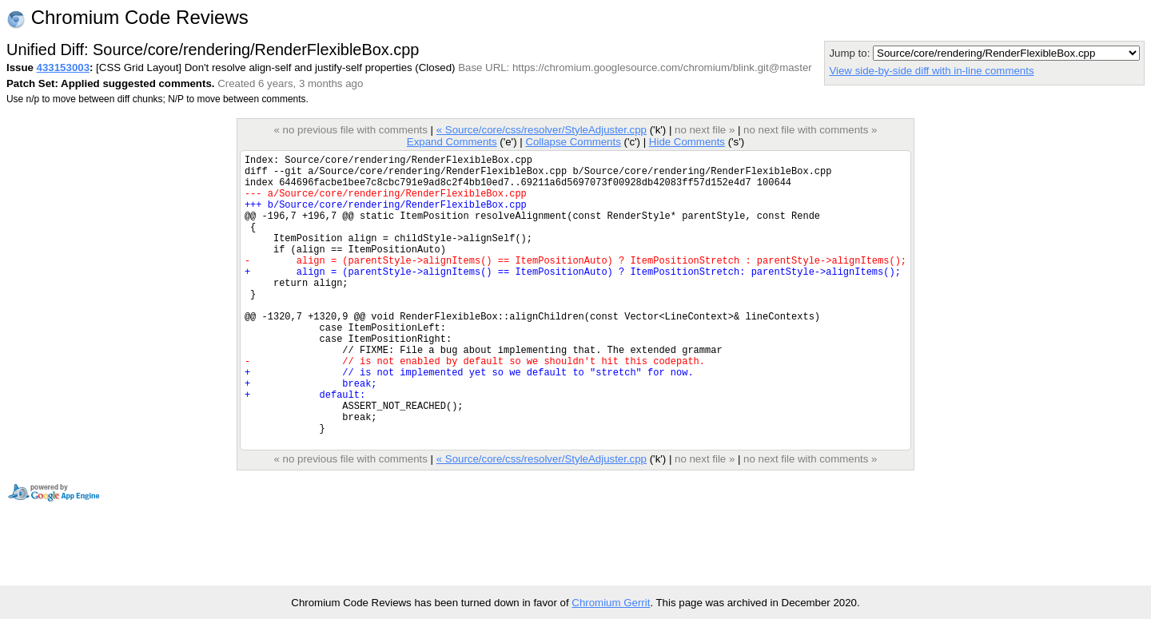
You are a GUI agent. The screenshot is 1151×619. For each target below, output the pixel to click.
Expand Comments (452, 142)
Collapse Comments (572, 142)
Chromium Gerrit (611, 603)
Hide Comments (687, 142)
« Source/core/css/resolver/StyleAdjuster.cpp (541, 130)
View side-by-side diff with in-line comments (931, 71)
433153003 (63, 67)
